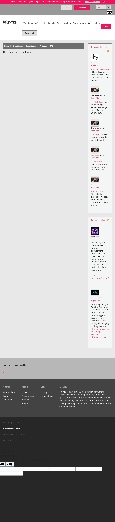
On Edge (95, 134)
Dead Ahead (97, 161)
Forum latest (99, 47)
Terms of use (47, 396)
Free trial (29, 33)
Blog (89, 23)
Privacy (44, 392)
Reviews (25, 403)
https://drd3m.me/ (100, 278)
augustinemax (96, 301)
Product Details (47, 23)
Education (7, 399)
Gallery (67, 23)
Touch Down (97, 191)
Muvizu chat (99, 220)
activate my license (100, 69)
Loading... (9, 371)
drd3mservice (96, 239)
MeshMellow (9, 392)
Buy (106, 26)
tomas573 (94, 66)
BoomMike (95, 98)
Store (59, 23)
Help (96, 23)
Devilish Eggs (97, 102)
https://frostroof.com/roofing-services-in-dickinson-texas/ (100, 333)
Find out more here (92, 2)
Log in (66, 7)
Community (78, 23)
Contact (6, 396)
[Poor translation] (10, 464)
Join (82, 7)
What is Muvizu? (30, 23)
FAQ (51, 46)
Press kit (26, 392)
